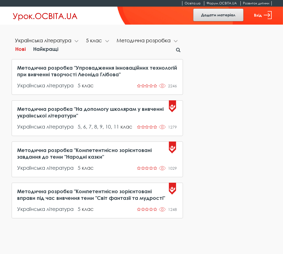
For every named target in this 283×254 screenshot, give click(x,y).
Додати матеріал (218, 14)
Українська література (45, 85)
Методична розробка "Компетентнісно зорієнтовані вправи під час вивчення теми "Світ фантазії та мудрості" (91, 194)
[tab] (47, 41)
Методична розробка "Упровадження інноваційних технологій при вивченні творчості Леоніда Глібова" (97, 71)
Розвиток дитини (256, 3)
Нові (20, 49)
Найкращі (45, 49)
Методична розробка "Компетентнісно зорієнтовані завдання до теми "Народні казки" (84, 153)
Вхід (263, 15)
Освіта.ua (192, 3)
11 (116, 127)
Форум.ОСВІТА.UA (221, 3)
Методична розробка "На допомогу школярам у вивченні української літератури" (90, 112)
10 (108, 127)
